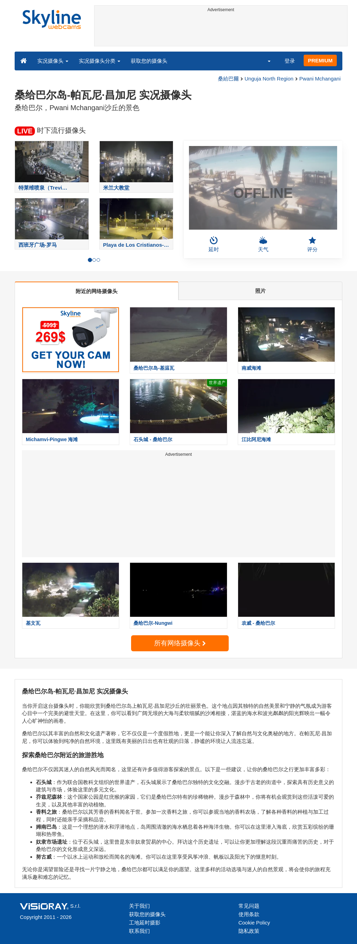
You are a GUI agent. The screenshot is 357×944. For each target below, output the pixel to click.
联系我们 (139, 931)
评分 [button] (312, 244)
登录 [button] (289, 61)
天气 (263, 244)
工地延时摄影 (144, 923)
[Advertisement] (221, 30)
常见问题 (248, 906)
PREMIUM (320, 60)
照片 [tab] (260, 291)
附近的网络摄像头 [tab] (96, 291)
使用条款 (248, 914)
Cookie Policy (254, 923)
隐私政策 (248, 931)
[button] (264, 60)
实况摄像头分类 (99, 61)
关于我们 (139, 906)
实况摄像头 (52, 61)
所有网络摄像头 (180, 643)
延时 (213, 244)
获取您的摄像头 (149, 61)
